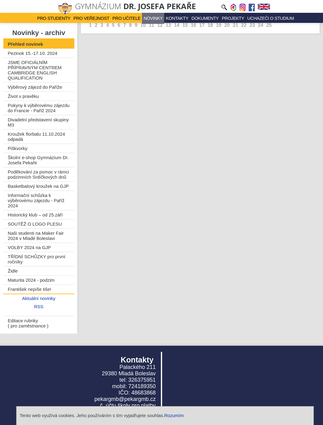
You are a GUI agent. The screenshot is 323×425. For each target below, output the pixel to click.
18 (210, 25)
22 (244, 25)
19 (219, 25)
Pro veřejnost (95, 18)
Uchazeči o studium (261, 18)
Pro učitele (127, 18)
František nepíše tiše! (29, 289)
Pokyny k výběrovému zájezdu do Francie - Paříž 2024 (39, 108)
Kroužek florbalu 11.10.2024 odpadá (36, 136)
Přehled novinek (25, 44)
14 (176, 25)
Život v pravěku (23, 96)
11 (151, 25)
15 (185, 25)
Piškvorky (17, 148)
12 (160, 25)
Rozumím (174, 415)
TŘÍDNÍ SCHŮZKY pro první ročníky (37, 259)
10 (143, 25)
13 (168, 25)
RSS (39, 306)
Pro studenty (60, 18)
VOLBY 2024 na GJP (29, 247)
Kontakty (174, 18)
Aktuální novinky (38, 298)
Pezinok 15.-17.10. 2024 (33, 53)
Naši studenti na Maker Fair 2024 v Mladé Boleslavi (36, 235)
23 (252, 25)
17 (202, 25)
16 (193, 25)
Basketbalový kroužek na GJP (38, 186)
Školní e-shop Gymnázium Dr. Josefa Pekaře (38, 160)
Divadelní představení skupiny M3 (38, 122)
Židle (13, 270)
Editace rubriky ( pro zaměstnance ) (28, 323)
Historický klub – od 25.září (35, 214)
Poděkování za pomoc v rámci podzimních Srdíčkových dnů (38, 174)
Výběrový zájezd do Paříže (35, 87)
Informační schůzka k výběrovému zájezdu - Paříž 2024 (36, 200)
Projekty (226, 18)
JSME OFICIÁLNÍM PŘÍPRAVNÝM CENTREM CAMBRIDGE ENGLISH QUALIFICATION (35, 70)
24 (260, 25)
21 (235, 25)
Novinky (152, 18)
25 (269, 25)
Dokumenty (200, 18)
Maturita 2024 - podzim (31, 280)
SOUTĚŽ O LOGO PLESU (35, 224)
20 (227, 25)
